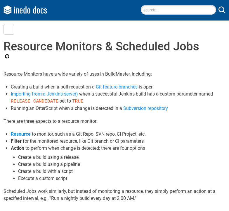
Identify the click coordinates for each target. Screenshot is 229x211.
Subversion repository (145, 108)
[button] (9, 29)
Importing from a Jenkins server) (44, 94)
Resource (21, 134)
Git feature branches (117, 87)
